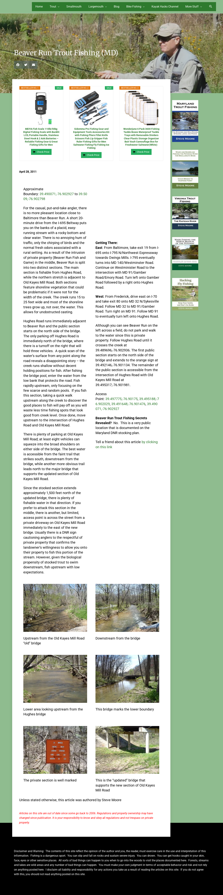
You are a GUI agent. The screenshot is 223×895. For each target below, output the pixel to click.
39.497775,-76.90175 (121, 397)
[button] (211, 6)
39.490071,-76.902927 (57, 192)
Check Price (43, 149)
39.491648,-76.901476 (128, 402)
